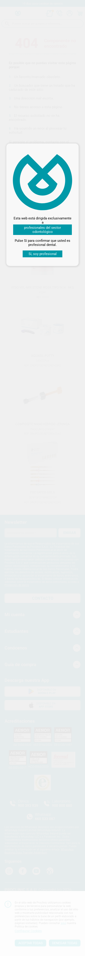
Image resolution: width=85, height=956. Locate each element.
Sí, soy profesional (43, 254)
